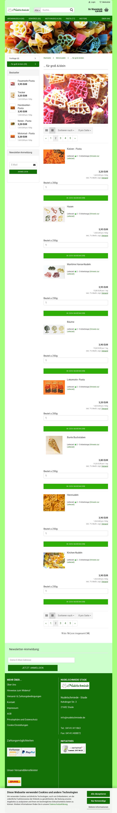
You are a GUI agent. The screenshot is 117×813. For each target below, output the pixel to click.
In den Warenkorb (75, 198)
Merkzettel (105, 2)
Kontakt (11, 702)
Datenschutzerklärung (58, 804)
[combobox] (66, 130)
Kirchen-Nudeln (74, 552)
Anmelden (23, 172)
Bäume (70, 322)
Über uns (106, 19)
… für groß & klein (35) (18, 64)
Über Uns (11, 684)
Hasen (70, 206)
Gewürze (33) (35, 19)
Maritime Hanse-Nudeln (79, 264)
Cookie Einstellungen (17, 725)
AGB (9, 713)
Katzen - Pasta (74, 149)
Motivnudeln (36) (53, 19)
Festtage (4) (14, 58)
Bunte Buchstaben (76, 437)
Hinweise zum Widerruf (18, 690)
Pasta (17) (70, 19)
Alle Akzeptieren (98, 794)
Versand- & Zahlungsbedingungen (24, 696)
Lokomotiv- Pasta (76, 379)
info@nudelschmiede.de (73, 717)
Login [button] (92, 2)
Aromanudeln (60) (15, 19)
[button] (47, 130)
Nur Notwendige (98, 801)
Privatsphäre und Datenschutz (22, 719)
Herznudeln (72, 495)
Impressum (12, 708)
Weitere (83, 19)
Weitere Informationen (98, 807)
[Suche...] (37, 10)
